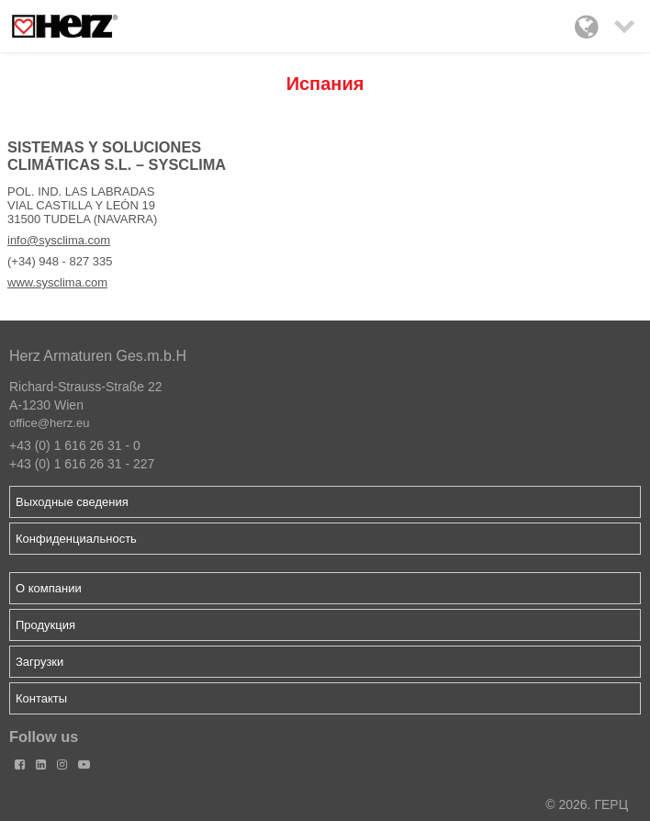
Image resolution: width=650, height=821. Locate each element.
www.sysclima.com (57, 282)
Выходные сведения (72, 502)
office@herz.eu (49, 423)
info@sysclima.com (58, 240)
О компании (49, 588)
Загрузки (39, 662)
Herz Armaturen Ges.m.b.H (97, 356)
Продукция (45, 625)
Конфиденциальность (76, 538)
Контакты (41, 698)
